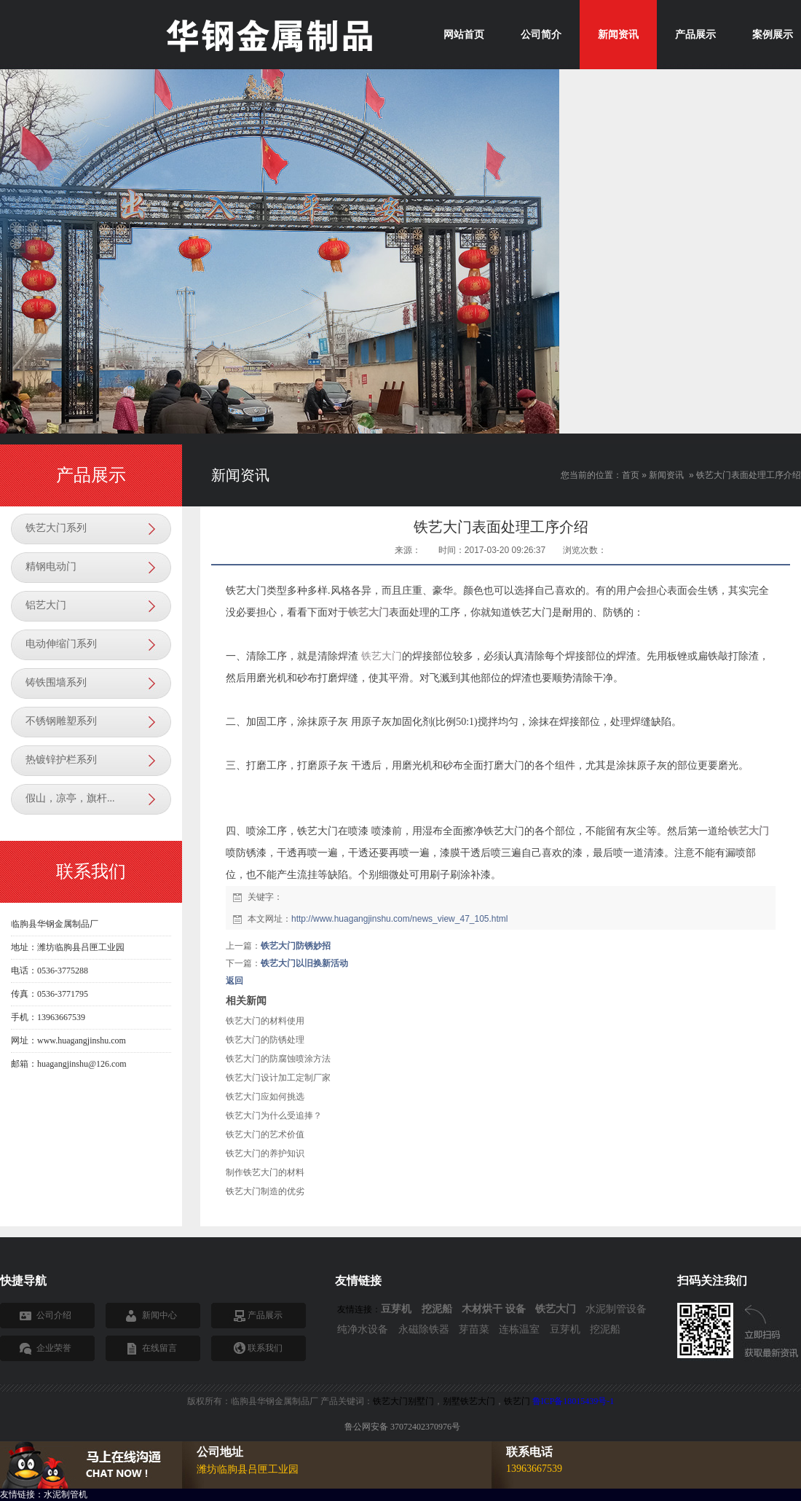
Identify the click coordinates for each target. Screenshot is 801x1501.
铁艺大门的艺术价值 (265, 1134)
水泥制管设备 (616, 1309)
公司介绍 (53, 1315)
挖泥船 (605, 1329)
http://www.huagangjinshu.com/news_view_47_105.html (399, 919)
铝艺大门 (45, 605)
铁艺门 (517, 1401)
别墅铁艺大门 (469, 1401)
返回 (234, 981)
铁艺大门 (381, 656)
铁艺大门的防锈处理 (265, 1040)
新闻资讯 (666, 475)
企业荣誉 (53, 1348)
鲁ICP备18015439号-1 (573, 1401)
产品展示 (265, 1315)
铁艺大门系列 (56, 527)
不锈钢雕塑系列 (61, 721)
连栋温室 (519, 1329)
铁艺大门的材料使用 (265, 1021)
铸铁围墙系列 (56, 682)
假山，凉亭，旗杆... (70, 798)
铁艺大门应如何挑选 (265, 1097)
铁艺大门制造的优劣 (265, 1191)
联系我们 (265, 1348)
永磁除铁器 (423, 1329)
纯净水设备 (362, 1329)
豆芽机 (565, 1329)
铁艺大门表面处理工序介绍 (748, 475)
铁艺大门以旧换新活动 (304, 963)
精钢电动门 (50, 566)
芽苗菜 (474, 1329)
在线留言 (159, 1348)
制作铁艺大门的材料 (265, 1172)
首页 (630, 475)
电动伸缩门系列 (61, 643)
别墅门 (421, 1401)
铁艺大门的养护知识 (265, 1153)
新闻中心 (159, 1315)
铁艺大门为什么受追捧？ (274, 1115)
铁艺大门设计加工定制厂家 (278, 1078)
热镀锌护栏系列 (61, 759)
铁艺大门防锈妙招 (296, 946)
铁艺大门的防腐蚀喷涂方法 (278, 1059)
